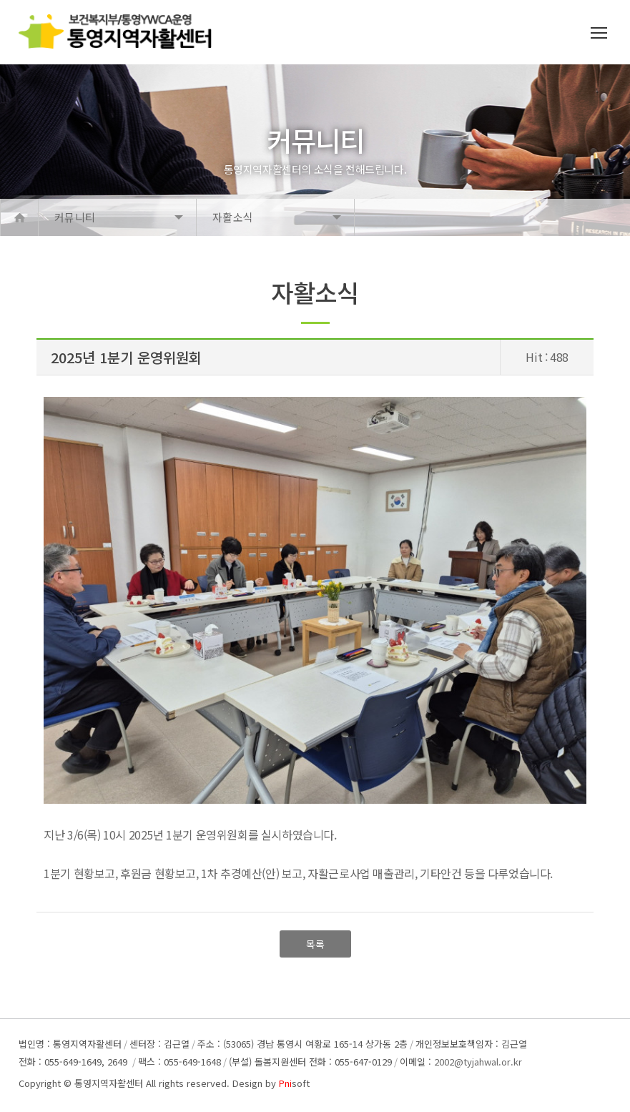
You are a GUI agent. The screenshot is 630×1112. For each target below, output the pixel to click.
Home (19, 217)
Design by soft (271, 1083)
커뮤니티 (74, 217)
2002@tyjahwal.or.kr (478, 1061)
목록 (315, 944)
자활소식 (232, 217)
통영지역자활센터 (108, 1083)
